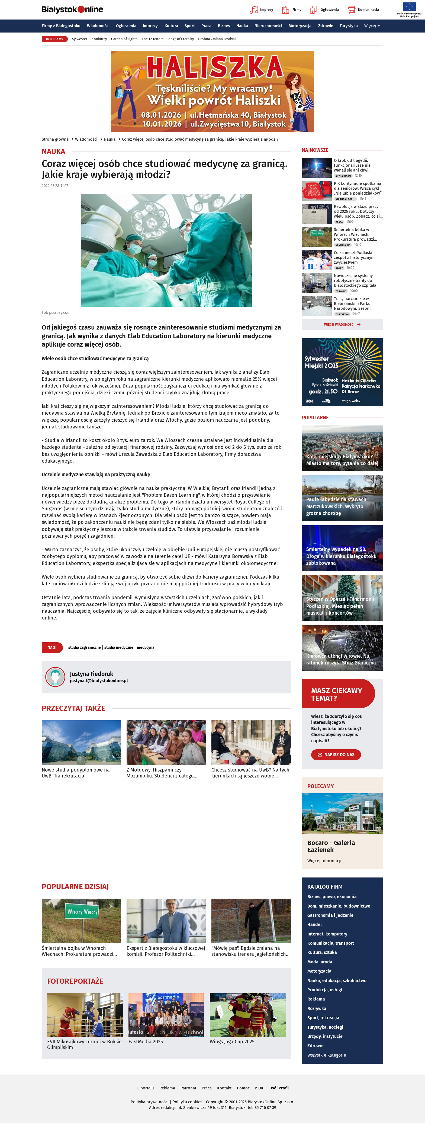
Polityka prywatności (150, 1101)
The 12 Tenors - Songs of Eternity (168, 39)
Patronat (188, 1088)
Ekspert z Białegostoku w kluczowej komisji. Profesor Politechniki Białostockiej (166, 951)
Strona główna (55, 139)
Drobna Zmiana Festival (217, 39)
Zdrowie (325, 25)
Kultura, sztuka (322, 952)
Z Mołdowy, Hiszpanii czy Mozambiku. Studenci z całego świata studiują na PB (160, 773)
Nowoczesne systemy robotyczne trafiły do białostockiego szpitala (355, 280)
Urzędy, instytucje (325, 1036)
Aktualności (343, 176)
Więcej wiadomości (339, 325)
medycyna (145, 648)
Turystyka (349, 25)
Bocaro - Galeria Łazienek (331, 846)
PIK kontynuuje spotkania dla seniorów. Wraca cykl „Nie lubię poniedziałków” (358, 188)
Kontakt (224, 1088)
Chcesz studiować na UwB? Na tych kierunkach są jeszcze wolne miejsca (250, 773)
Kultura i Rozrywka (346, 199)
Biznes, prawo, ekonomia (332, 896)
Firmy (291, 10)
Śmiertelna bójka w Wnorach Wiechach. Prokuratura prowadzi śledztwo (77, 951)
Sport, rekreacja (323, 1017)
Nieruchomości (268, 25)
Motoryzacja (300, 25)
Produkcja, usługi (324, 989)
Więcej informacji (324, 860)
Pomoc (243, 1088)
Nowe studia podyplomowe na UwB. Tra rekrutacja (76, 773)
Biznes (224, 25)
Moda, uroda (319, 961)
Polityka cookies (187, 1101)
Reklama (316, 999)
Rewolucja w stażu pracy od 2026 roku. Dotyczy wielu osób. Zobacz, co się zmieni (358, 211)
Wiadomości (98, 25)
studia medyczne (118, 648)
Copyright (215, 1101)
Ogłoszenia (324, 10)
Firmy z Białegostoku (61, 25)
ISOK (259, 1088)
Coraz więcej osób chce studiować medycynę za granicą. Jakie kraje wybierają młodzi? (200, 139)
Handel (314, 924)
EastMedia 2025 (145, 1042)
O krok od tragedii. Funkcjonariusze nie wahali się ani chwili (352, 165)
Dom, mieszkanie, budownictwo (338, 906)
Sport (190, 25)
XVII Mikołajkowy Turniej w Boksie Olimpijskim (84, 1045)
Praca (206, 25)
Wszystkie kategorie (326, 1055)
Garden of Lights (124, 39)
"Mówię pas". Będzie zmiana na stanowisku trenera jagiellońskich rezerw (248, 951)
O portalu (145, 1088)
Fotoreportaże (75, 981)
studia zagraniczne (84, 648)
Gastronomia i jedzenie (330, 915)
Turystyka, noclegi (325, 1027)
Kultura (171, 25)
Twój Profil (279, 1088)
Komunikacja (363, 10)
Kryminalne (343, 245)
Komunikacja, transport (330, 943)
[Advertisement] (166, 830)
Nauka (242, 25)
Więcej (372, 25)
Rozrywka (316, 1008)
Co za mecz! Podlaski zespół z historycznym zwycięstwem (354, 257)
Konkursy (99, 39)
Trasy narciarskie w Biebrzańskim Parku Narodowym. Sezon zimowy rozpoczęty (352, 303)
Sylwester (79, 39)
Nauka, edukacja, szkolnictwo (336, 980)
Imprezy (261, 10)
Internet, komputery (327, 934)
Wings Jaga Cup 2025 (232, 1042)
